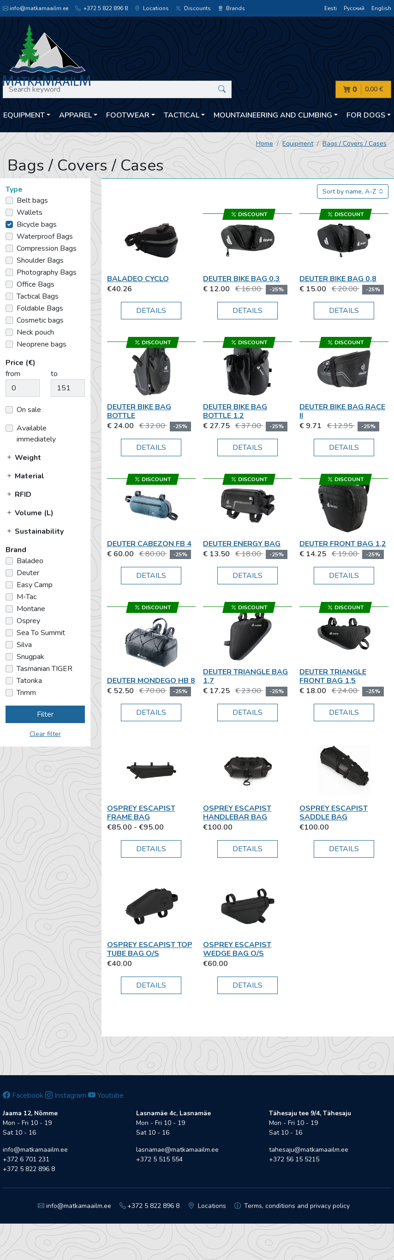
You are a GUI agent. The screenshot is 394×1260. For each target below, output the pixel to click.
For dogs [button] (365, 115)
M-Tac (26, 597)
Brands (231, 8)
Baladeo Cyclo (138, 279)
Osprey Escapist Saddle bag (333, 812)
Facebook (23, 1095)
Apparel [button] (75, 115)
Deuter (28, 573)
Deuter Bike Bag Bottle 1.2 (235, 411)
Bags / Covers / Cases (354, 143)
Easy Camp (35, 585)
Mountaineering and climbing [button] (273, 115)
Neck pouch (35, 332)
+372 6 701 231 (26, 1159)
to (54, 374)
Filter (45, 714)
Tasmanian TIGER (44, 669)
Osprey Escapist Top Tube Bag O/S (149, 949)
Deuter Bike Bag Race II (342, 411)
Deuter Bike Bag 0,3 (241, 279)
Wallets (29, 212)
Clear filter (45, 734)
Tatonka (29, 681)
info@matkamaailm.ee (35, 8)
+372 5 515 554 (159, 1159)
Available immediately (36, 433)
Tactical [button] (181, 115)
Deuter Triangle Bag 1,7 (245, 676)
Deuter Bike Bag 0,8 (337, 279)
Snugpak (30, 657)
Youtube (106, 1095)
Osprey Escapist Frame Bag (141, 812)
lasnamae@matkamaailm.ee (177, 1149)
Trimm (26, 693)
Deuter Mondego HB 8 (151, 681)
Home (264, 143)
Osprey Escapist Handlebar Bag (237, 812)
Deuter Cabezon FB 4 (149, 544)
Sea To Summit (41, 633)
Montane (31, 609)
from (13, 374)
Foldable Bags (40, 308)
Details (151, 311)
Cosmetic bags (40, 320)
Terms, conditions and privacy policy (292, 1205)
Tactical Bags (38, 296)
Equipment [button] (24, 115)
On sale (29, 410)
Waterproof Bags (45, 236)
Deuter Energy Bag (242, 544)
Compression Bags (47, 248)
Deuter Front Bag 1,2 (342, 544)
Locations (152, 8)
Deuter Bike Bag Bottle (139, 411)
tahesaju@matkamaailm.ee (308, 1149)
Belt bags (32, 200)
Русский (354, 8)
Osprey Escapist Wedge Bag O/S (237, 949)
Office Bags (35, 284)
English (381, 8)
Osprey (28, 621)
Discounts (193, 8)
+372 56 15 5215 (294, 1159)
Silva (24, 645)
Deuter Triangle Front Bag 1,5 (332, 676)
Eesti (330, 8)
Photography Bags (47, 272)
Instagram (65, 1095)
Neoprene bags (41, 344)
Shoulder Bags (40, 260)
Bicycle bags (37, 224)
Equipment (297, 143)
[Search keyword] (117, 89)
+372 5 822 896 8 (101, 8)
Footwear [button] (127, 115)
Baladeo (30, 561)
